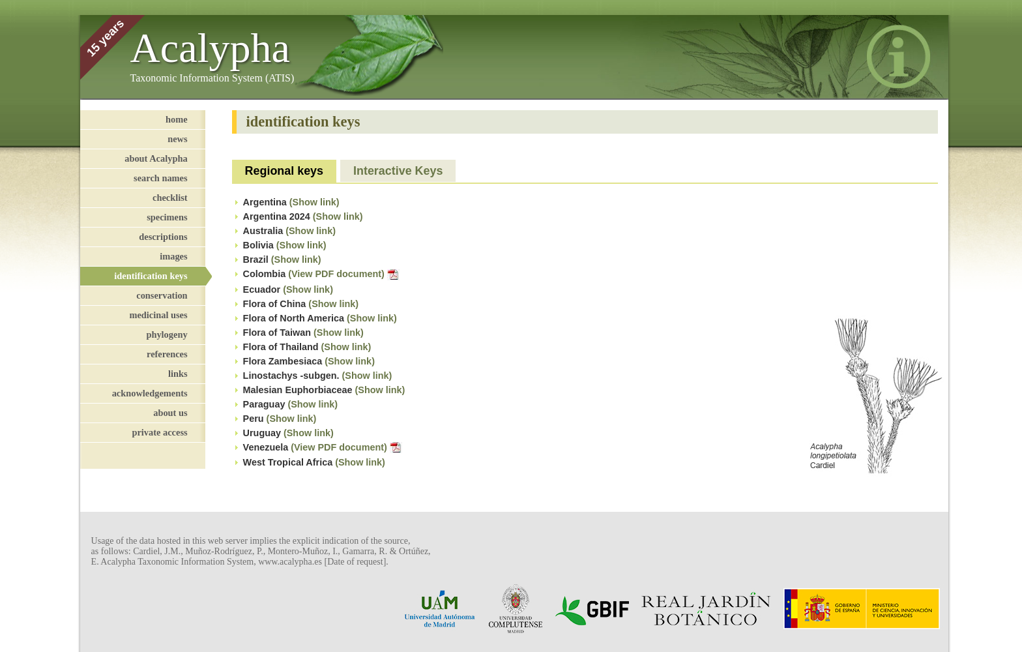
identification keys (150, 276)
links (178, 373)
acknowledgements (150, 393)
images (173, 256)
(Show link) (314, 202)
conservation (161, 295)
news (177, 139)
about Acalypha (155, 158)
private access (159, 432)
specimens (167, 217)
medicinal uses (158, 315)
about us (170, 413)
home (177, 119)
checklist (170, 197)
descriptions (163, 236)
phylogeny (166, 334)
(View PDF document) (344, 274)
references (167, 354)
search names (160, 178)
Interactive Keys (398, 170)
